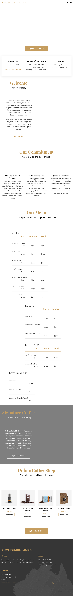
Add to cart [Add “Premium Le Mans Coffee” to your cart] (45, 516)
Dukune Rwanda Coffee (27, 509)
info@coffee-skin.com (13, 68)
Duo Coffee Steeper (9, 508)
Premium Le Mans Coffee (45, 509)
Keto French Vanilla (64, 508)
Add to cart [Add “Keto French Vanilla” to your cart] (63, 514)
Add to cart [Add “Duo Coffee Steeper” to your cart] (9, 514)
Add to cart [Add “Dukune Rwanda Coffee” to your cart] (27, 516)
